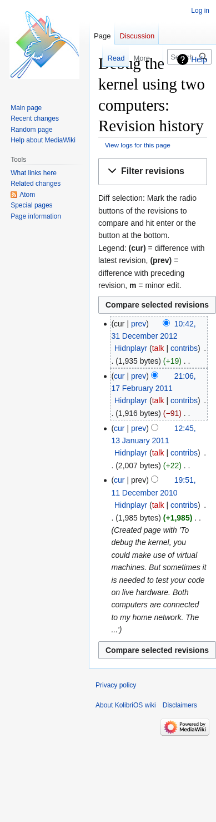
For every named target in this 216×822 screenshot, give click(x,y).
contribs (184, 348)
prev (138, 323)
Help (199, 59)
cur (119, 376)
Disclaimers (180, 705)
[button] (153, 171)
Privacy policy (116, 685)
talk (158, 348)
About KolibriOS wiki (126, 705)
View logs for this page (137, 144)
